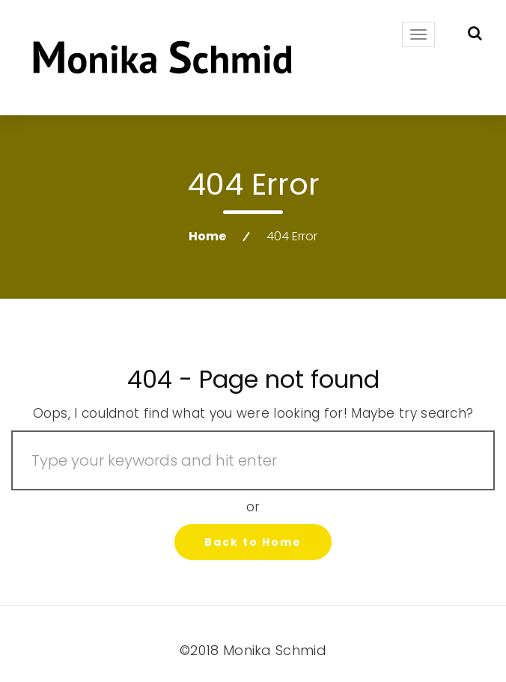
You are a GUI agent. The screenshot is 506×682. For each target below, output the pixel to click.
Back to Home (253, 542)
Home (207, 236)
